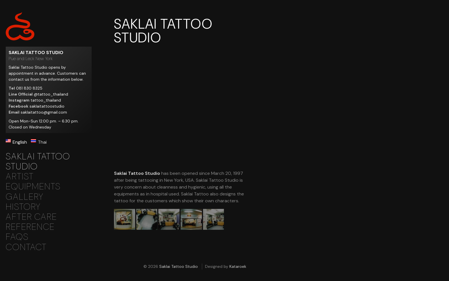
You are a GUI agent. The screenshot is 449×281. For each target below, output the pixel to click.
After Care (31, 217)
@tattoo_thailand (51, 94)
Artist (20, 176)
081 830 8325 (29, 88)
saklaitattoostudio (46, 106)
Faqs (17, 237)
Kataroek (237, 266)
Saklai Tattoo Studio (20, 26)
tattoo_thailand (46, 100)
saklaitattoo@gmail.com (44, 112)
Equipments (33, 186)
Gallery (25, 197)
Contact (26, 247)
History (23, 207)
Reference (30, 227)
